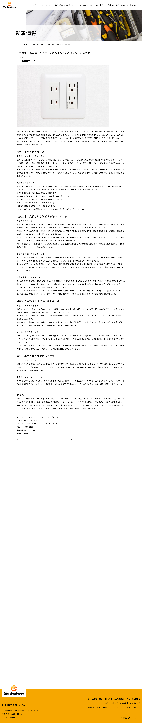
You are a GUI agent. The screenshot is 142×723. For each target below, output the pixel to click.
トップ (33, 5)
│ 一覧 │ (71, 439)
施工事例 (99, 5)
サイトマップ (115, 707)
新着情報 (25, 44)
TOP (18, 44)
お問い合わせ (102, 707)
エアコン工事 (45, 5)
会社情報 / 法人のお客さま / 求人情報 (122, 5)
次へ (124, 439)
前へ (18, 439)
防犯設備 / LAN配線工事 (64, 5)
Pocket (32, 60)
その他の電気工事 (85, 5)
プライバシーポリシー (131, 707)
